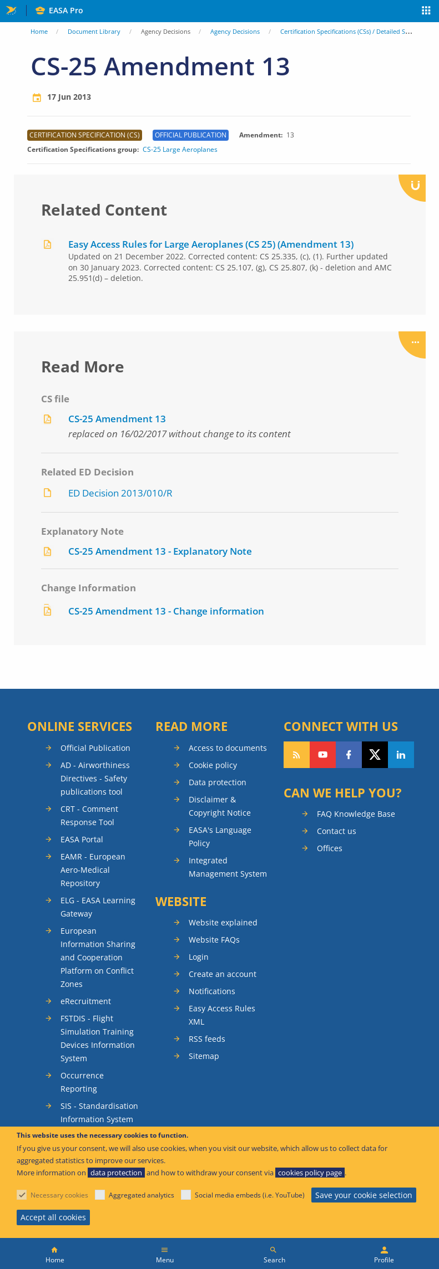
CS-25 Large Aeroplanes (180, 149)
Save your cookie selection (363, 1195)
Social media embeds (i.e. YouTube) (250, 1195)
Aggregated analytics (141, 1195)
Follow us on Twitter (375, 754)
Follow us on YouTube (323, 754)
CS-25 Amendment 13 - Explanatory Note (160, 551)
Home (39, 31)
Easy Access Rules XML (222, 1015)
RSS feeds (207, 1038)
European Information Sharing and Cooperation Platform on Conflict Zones (97, 957)
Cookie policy (213, 765)
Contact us (336, 831)
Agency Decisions (235, 31)
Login (199, 956)
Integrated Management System (228, 867)
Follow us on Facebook (349, 754)
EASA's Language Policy (220, 836)
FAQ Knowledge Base (356, 814)
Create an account (222, 974)
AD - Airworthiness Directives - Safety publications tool (95, 778)
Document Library (94, 31)
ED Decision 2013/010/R (120, 493)
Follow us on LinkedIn (401, 754)
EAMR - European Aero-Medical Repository (92, 869)
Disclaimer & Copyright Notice (220, 806)
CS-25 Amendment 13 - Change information (166, 611)
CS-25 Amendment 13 (117, 418)
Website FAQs (214, 939)
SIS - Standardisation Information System (99, 1112)
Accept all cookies (53, 1217)
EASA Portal (81, 839)
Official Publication (95, 748)
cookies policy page (310, 1173)
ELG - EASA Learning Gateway (97, 907)
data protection (116, 1173)
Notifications (212, 991)
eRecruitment (85, 1001)
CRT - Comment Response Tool (89, 815)
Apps (426, 11)
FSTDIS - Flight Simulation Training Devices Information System (97, 1038)
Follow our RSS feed (297, 754)
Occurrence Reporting (82, 1082)
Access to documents (228, 748)
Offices (329, 848)
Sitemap (204, 1056)
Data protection (217, 782)
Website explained (223, 922)
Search (274, 1260)
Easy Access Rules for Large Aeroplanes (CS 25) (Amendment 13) (211, 244)
